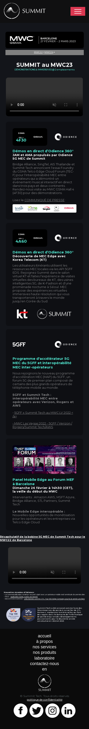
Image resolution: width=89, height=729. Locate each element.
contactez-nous (44, 663)
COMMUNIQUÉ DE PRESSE (44, 200)
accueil (44, 636)
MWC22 (38, 52)
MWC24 (48, 52)
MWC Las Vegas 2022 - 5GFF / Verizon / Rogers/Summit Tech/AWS (42, 425)
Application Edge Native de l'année (24, 597)
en (44, 669)
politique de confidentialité (44, 699)
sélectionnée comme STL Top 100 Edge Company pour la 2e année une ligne (54, 599)
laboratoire (44, 658)
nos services (44, 647)
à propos (44, 641)
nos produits (44, 652)
